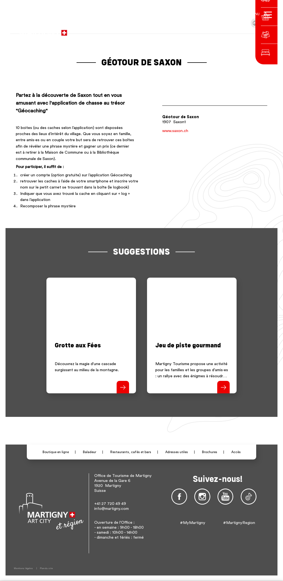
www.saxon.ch (175, 131)
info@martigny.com (111, 509)
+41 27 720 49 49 (110, 504)
